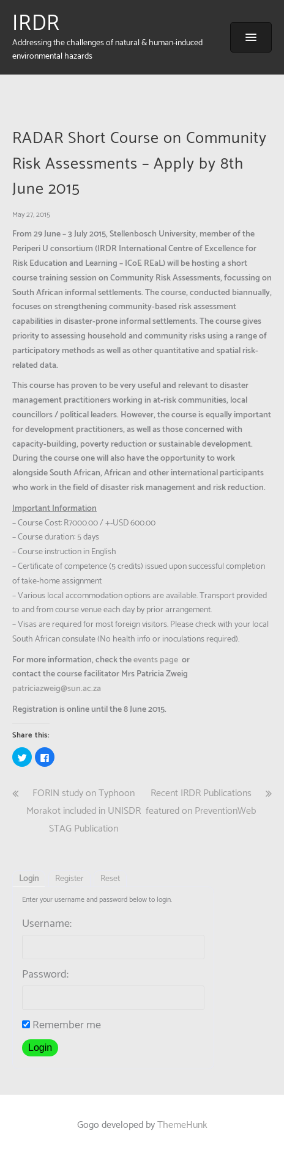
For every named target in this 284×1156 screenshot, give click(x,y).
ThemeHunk (182, 1125)
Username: (47, 924)
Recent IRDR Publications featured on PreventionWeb (201, 802)
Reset (110, 879)
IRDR (36, 24)
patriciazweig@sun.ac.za (56, 689)
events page (155, 660)
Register (69, 879)
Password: (45, 974)
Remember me (61, 1025)
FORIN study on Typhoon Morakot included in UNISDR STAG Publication (83, 811)
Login (29, 879)
